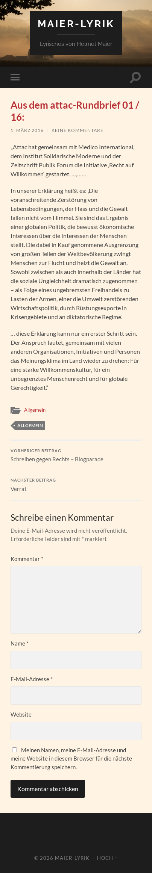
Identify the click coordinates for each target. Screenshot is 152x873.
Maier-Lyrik (76, 23)
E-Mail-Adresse (32, 679)
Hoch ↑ (107, 858)
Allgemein (35, 410)
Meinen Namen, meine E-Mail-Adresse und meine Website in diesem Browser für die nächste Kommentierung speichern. (71, 758)
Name (20, 643)
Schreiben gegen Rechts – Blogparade (76, 456)
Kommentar (27, 558)
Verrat (76, 485)
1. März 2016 (27, 130)
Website (21, 714)
